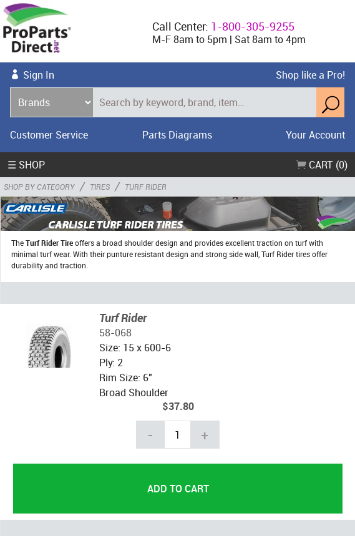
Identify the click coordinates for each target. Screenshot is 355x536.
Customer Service (49, 135)
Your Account (315, 135)
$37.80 (178, 406)
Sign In (38, 75)
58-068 (115, 332)
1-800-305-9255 (252, 26)
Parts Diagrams (177, 135)
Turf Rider (123, 317)
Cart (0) (322, 165)
